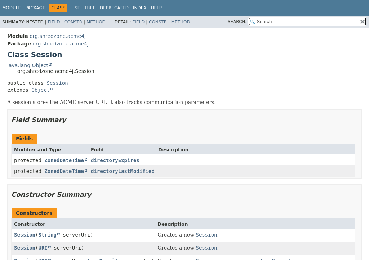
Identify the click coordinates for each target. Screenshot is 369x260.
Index (140, 7)
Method (96, 22)
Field (54, 22)
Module (11, 7)
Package (35, 7)
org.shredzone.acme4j (58, 36)
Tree (89, 7)
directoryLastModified (123, 171)
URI (42, 248)
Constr (73, 22)
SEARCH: (237, 21)
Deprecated (114, 7)
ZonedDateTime (64, 160)
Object (40, 90)
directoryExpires (115, 160)
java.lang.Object (27, 65)
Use (75, 7)
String (47, 235)
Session (57, 83)
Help (156, 7)
